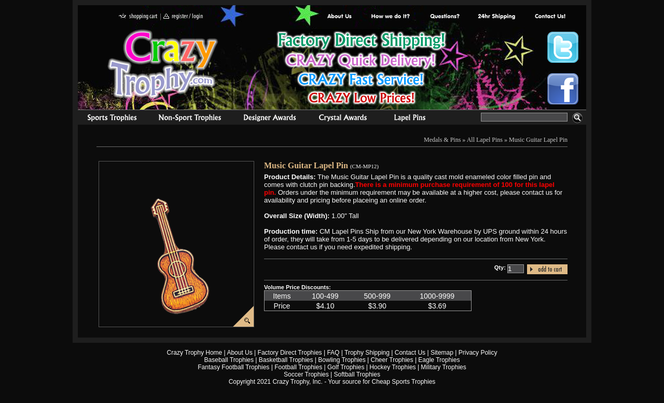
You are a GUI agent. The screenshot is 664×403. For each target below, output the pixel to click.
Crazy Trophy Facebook (562, 88)
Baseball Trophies (229, 360)
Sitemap (442, 352)
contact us (549, 17)
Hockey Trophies (392, 367)
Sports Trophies (107, 119)
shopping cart (138, 17)
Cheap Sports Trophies (404, 381)
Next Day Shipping (496, 17)
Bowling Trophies (341, 360)
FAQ (333, 352)
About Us (340, 17)
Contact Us (410, 352)
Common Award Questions (444, 17)
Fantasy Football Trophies (233, 367)
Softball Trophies (357, 374)
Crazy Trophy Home (195, 352)
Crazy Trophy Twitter (562, 47)
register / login (183, 17)
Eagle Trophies (439, 360)
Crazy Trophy (163, 64)
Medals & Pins (412, 119)
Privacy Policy (478, 352)
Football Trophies (298, 367)
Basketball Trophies (286, 360)
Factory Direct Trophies (390, 17)
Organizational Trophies (190, 119)
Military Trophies (443, 367)
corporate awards (269, 119)
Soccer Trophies (306, 374)
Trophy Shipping (367, 352)
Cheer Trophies (392, 360)
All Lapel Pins (485, 139)
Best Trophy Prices (361, 69)
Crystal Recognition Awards (342, 119)
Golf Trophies (345, 367)
